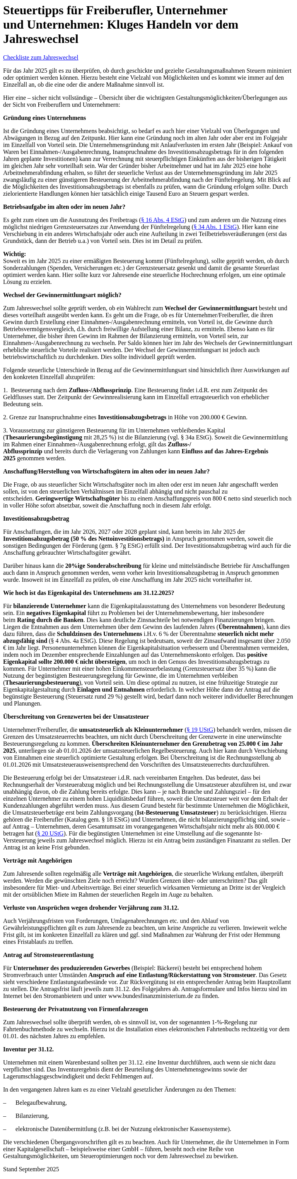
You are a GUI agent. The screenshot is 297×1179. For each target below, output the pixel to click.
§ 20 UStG (50, 833)
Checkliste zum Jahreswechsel (41, 57)
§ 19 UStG (200, 729)
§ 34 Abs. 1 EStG (215, 227)
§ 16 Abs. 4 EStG (162, 220)
